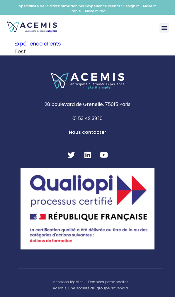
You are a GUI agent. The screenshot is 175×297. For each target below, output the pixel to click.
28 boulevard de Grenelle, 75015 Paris (87, 104)
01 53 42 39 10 (87, 118)
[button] (164, 28)
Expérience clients (37, 43)
